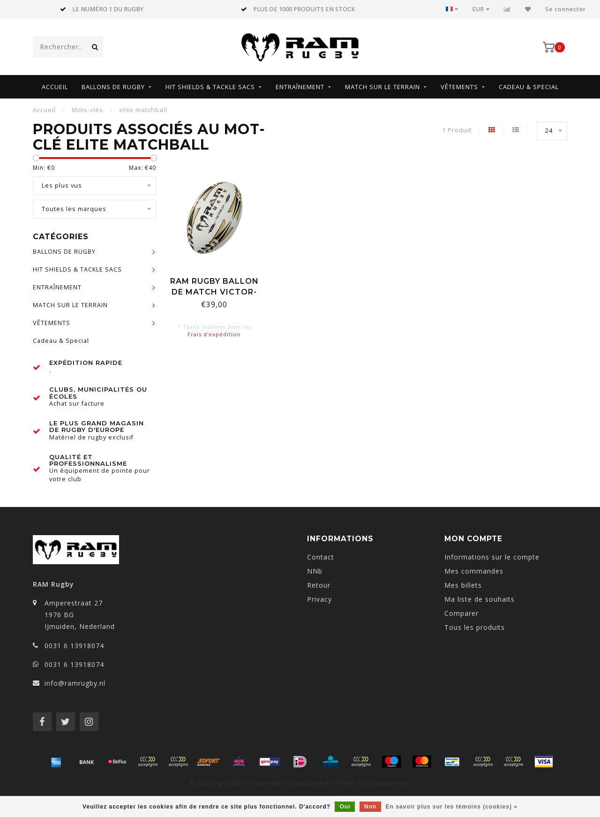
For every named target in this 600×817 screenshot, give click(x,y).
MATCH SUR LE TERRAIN (382, 87)
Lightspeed (310, 783)
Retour (318, 585)
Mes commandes (473, 571)
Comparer (461, 613)
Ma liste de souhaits (479, 599)
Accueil (55, 87)
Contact (320, 556)
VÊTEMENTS (459, 87)
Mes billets (463, 585)
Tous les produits (474, 627)
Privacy (319, 599)
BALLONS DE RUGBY (113, 87)
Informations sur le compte (492, 556)
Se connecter (565, 9)
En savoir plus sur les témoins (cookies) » (451, 806)
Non (370, 806)
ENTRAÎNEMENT (300, 87)
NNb (314, 571)
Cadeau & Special (529, 87)
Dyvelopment (389, 783)
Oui (344, 806)
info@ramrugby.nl (75, 683)
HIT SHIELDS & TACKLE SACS (210, 87)
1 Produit (457, 130)
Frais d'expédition (214, 334)
